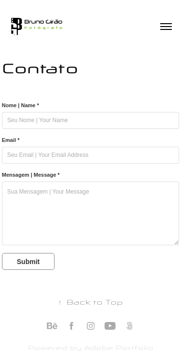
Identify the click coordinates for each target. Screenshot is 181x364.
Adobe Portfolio (118, 347)
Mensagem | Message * (31, 175)
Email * (11, 140)
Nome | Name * (20, 105)
